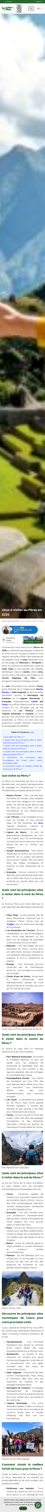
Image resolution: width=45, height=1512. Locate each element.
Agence (39, 1)
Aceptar (23, 1508)
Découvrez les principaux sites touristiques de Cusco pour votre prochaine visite (22, 760)
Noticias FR (16, 621)
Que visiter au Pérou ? (13, 737)
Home (4, 621)
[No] (42, 1504)
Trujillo (10, 924)
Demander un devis (33, 641)
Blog (9, 621)
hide (32, 732)
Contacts (8, 1)
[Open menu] (31, 8)
